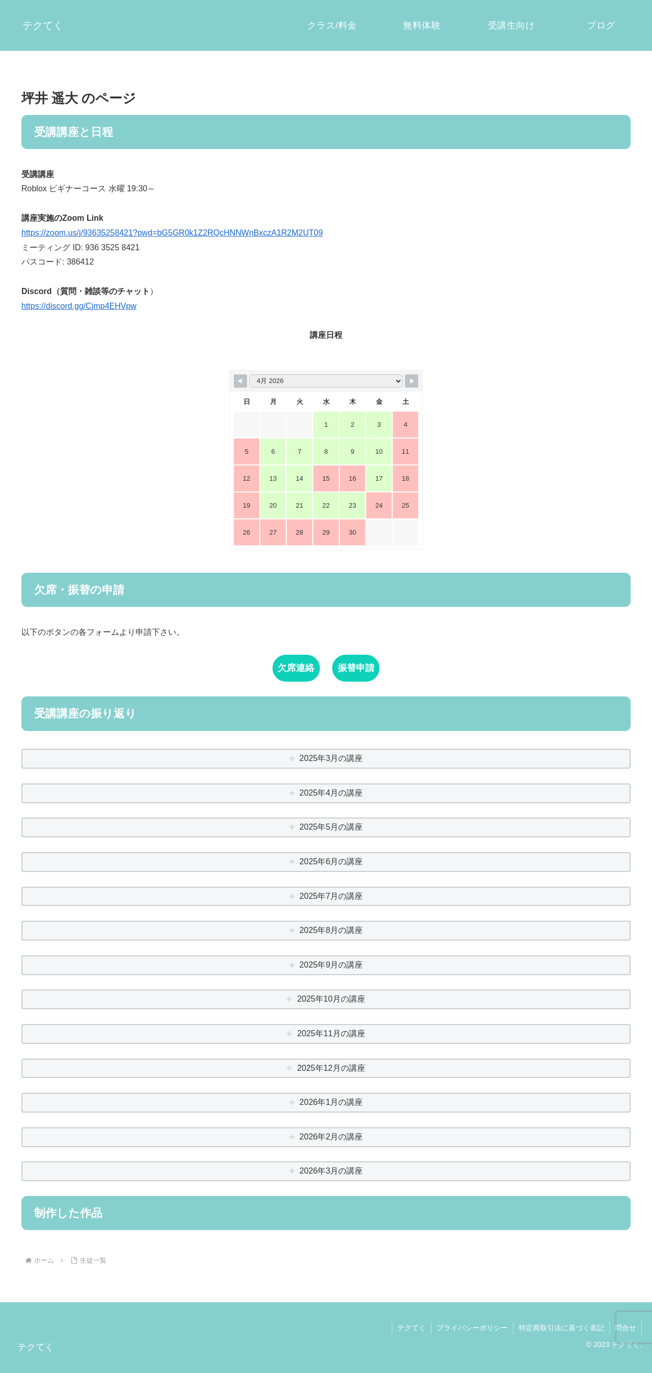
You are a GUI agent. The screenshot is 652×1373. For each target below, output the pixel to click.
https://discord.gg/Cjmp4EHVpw (79, 306)
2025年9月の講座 (331, 964)
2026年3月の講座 (331, 1170)
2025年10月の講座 (331, 999)
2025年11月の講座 (331, 1033)
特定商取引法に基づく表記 (561, 1328)
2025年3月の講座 (331, 758)
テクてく (411, 1328)
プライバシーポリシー (472, 1328)
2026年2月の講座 (331, 1136)
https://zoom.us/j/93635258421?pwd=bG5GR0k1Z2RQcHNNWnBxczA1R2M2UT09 (172, 232)
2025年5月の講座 (331, 827)
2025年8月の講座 (331, 930)
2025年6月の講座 (331, 861)
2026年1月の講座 (331, 1102)
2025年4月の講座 (331, 792)
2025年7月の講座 (331, 896)
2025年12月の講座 (331, 1068)
